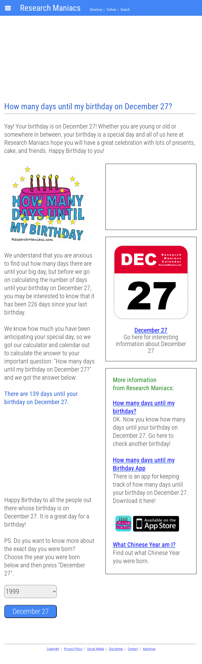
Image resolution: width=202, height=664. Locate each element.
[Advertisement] (101, 59)
